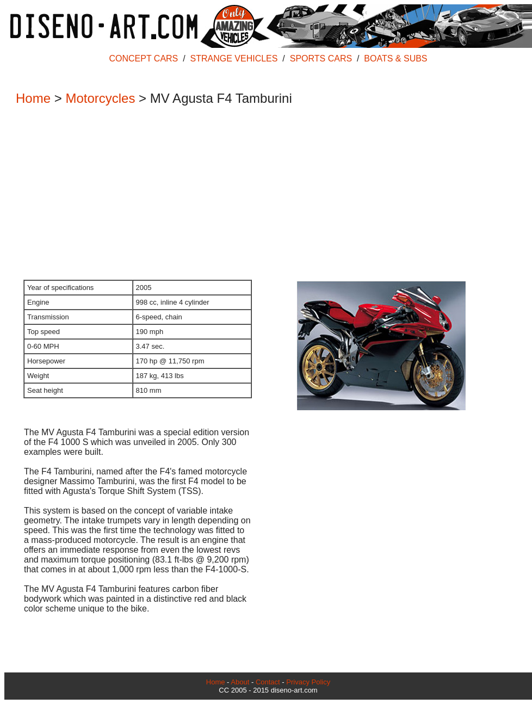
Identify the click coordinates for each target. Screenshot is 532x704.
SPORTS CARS (321, 58)
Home (33, 98)
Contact (268, 682)
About (240, 682)
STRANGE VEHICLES (234, 58)
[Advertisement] (262, 194)
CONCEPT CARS (143, 58)
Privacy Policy (308, 682)
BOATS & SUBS (395, 58)
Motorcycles (100, 98)
